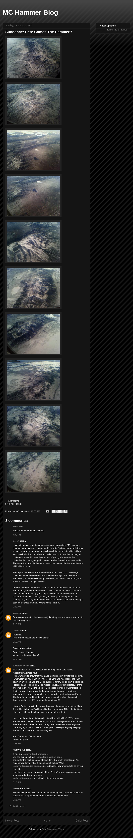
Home (47, 820)
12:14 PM (17, 659)
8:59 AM (17, 642)
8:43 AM (17, 606)
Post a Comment (17, 806)
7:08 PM (17, 535)
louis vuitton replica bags (26, 766)
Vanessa (17, 613)
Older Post (81, 820)
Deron (16, 541)
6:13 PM (17, 782)
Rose (15, 526)
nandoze (17, 630)
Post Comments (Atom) (53, 829)
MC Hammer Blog (30, 12)
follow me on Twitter (117, 29)
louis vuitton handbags (34, 754)
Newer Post (12, 820)
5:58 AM (17, 743)
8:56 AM (17, 800)
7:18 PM (17, 624)
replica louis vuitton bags (49, 757)
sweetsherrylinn (21, 665)
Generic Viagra (23, 795)
